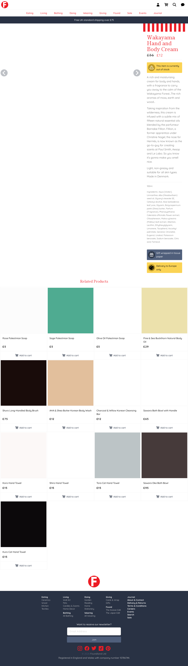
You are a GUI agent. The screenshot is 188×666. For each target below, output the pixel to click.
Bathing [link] (58, 13)
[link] (4, 4)
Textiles (45, 608)
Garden (87, 600)
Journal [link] (157, 13)
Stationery (89, 608)
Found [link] (116, 13)
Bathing (67, 613)
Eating (45, 597)
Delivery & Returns (136, 603)
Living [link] (43, 13)
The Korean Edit (113, 610)
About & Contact (135, 600)
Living (66, 597)
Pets (65, 603)
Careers (131, 608)
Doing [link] (73, 13)
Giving (109, 597)
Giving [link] (102, 13)
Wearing (88, 613)
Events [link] (142, 13)
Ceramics (46, 600)
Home (87, 606)
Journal (131, 597)
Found (109, 607)
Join (94, 639)
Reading (88, 603)
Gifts (108, 603)
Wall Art (66, 600)
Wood (44, 603)
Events (130, 611)
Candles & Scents (71, 606)
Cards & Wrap (112, 600)
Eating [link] (29, 13)
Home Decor (69, 608)
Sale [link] (129, 13)
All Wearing (89, 616)
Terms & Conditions (136, 606)
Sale (129, 617)
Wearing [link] (87, 13)
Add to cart (23, 355)
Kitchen (45, 606)
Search (130, 614)
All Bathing (68, 616)
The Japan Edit (113, 613)
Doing (87, 597)
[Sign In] (159, 4)
